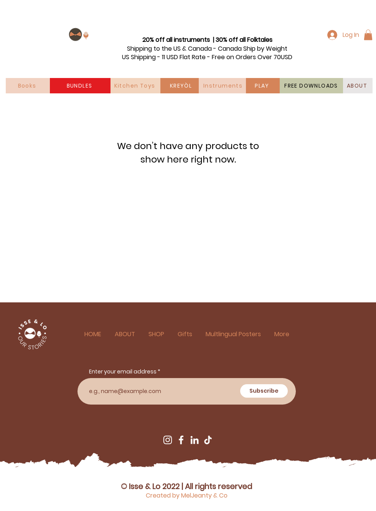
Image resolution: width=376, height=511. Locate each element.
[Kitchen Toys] (135, 85)
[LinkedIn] (194, 440)
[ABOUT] (358, 85)
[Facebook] (181, 440)
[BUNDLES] (80, 85)
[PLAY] (263, 85)
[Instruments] (224, 85)
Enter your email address (123, 371)
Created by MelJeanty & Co (187, 495)
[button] (368, 35)
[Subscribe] (264, 391)
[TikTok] (208, 440)
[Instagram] (167, 440)
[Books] (28, 85)
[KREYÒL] (181, 85)
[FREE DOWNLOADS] (312, 85)
